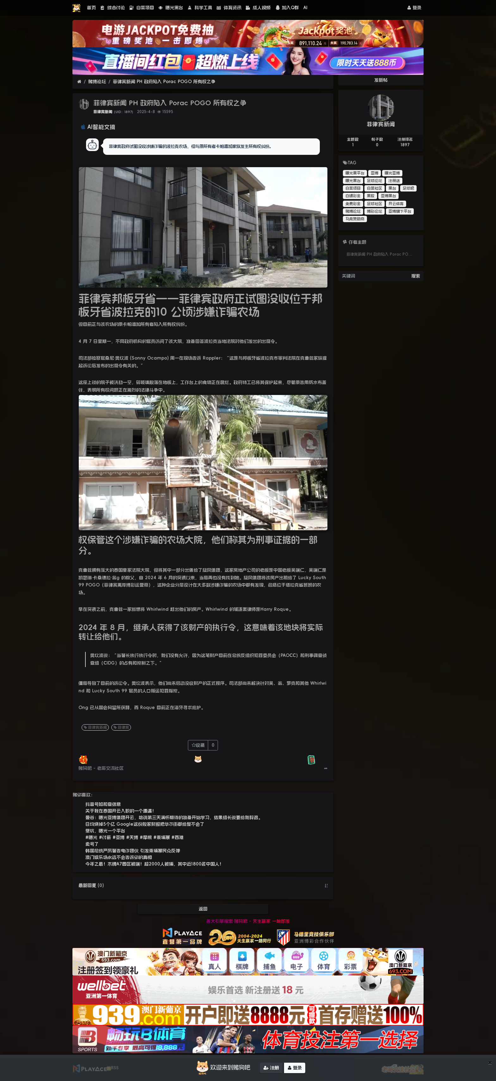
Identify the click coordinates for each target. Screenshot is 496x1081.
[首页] (79, 81)
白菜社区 (374, 188)
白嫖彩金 (353, 196)
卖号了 (92, 844)
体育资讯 (229, 7)
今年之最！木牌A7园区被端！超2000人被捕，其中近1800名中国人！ (154, 864)
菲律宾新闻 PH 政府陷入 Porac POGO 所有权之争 (164, 81)
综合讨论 (112, 7)
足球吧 (408, 188)
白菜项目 (141, 7)
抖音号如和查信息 (103, 804)
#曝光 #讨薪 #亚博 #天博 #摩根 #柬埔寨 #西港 (134, 837)
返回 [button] (203, 909)
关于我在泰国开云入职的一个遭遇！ (120, 811)
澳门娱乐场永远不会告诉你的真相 (118, 857)
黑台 (392, 188)
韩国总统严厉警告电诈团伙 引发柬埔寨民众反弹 (132, 850)
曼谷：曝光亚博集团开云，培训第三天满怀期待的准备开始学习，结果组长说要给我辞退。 (174, 817)
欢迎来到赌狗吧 (222, 1068)
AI (305, 7)
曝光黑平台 (354, 173)
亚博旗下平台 (399, 211)
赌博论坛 (97, 81)
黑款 (371, 196)
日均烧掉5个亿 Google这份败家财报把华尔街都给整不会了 (144, 824)
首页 (91, 7)
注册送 (394, 181)
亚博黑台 (388, 196)
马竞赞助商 (354, 219)
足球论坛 (374, 181)
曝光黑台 (170, 7)
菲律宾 (121, 727)
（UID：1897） (123, 112)
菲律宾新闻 (102, 112)
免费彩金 (353, 204)
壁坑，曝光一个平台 (105, 831)
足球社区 (374, 204)
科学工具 (200, 7)
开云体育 (396, 204)
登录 (414, 7)
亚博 (374, 173)
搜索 (415, 276)
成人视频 (258, 7)
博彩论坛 (374, 211)
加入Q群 (287, 7)
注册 (271, 1068)
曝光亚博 (392, 173)
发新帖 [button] (381, 80)
